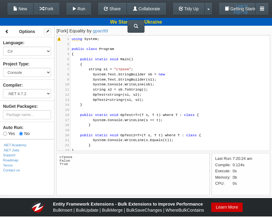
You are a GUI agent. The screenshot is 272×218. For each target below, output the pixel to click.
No (24, 133)
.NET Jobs (11, 150)
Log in (242, 5)
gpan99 (100, 30)
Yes (9, 133)
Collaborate (146, 8)
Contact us (11, 170)
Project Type (15, 63)
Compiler (12, 85)
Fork (46, 8)
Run (79, 8)
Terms (8, 165)
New (20, 8)
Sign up (240, 11)
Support (9, 155)
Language (13, 42)
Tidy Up (189, 8)
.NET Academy (15, 145)
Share (112, 8)
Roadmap (10, 160)
